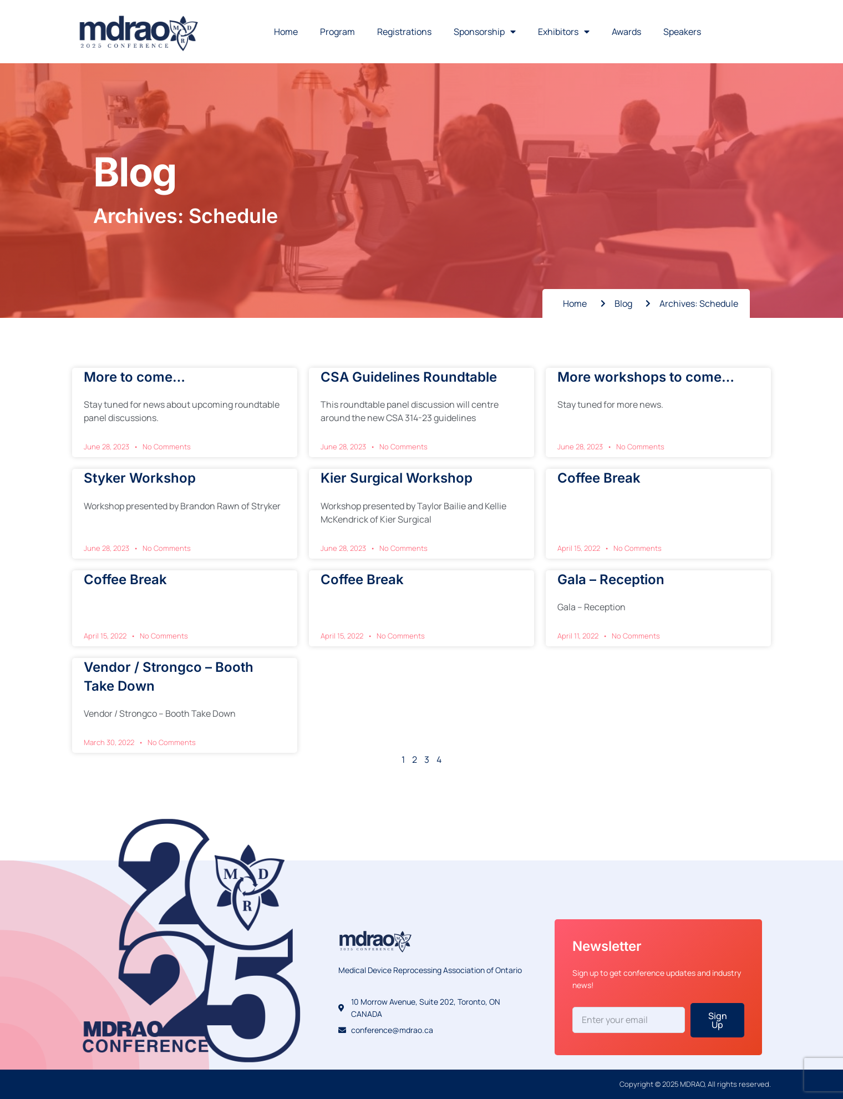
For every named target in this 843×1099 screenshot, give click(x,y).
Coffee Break (599, 478)
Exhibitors (564, 32)
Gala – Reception (610, 579)
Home (286, 32)
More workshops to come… (645, 377)
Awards (626, 32)
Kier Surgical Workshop (397, 478)
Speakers (682, 32)
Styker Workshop (140, 478)
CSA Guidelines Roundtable (409, 377)
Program (337, 32)
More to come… (134, 377)
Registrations (404, 32)
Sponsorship (485, 32)
